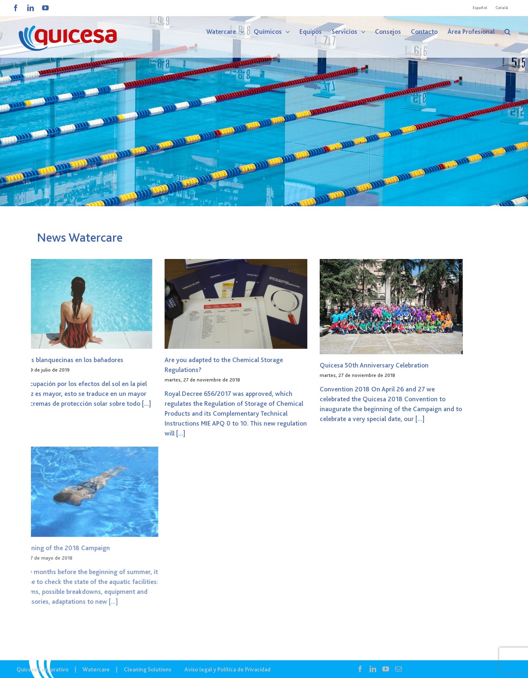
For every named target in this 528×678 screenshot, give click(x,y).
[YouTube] (385, 669)
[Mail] (398, 669)
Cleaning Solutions (147, 669)
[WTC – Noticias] (264, 103)
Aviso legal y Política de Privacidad (227, 669)
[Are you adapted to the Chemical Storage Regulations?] (149, 304)
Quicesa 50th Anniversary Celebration (287, 365)
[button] (508, 32)
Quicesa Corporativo (42, 669)
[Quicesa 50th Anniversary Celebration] (304, 306)
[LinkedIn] (373, 669)
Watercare (96, 669)
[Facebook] (360, 669)
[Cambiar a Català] (501, 7)
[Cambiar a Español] (480, 7)
